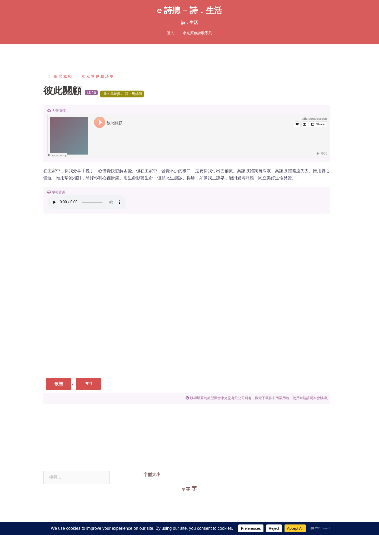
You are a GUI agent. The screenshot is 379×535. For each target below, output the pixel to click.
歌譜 (60, 384)
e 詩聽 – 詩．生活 (189, 10)
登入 (170, 33)
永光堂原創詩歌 (98, 76)
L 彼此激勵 (61, 76)
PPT (92, 384)
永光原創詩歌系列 (197, 33)
